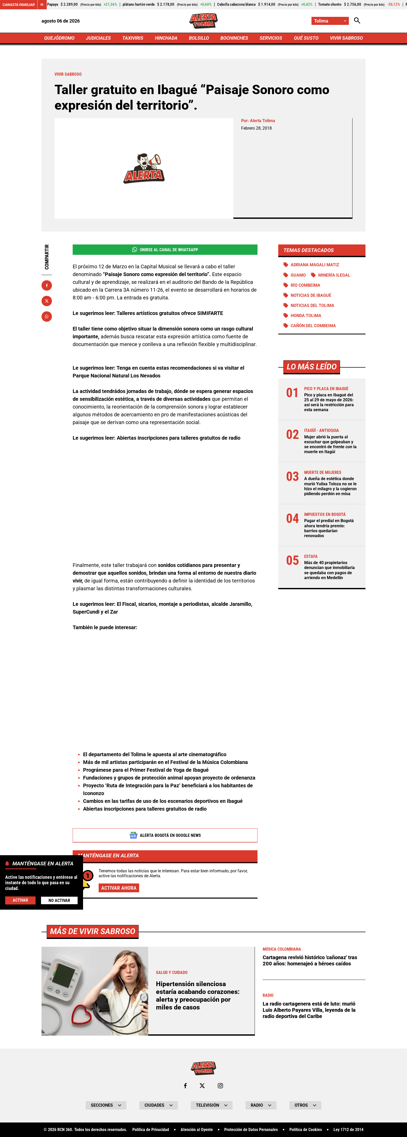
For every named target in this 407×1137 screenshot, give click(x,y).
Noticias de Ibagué (311, 295)
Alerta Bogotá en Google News (165, 835)
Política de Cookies (305, 1130)
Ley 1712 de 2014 (348, 1130)
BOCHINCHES (234, 38)
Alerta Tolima (262, 120)
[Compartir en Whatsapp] (47, 316)
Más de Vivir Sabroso (92, 931)
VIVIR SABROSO (346, 38)
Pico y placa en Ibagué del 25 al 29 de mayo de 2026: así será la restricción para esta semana (329, 402)
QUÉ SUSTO (306, 38)
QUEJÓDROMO (59, 38)
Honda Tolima (306, 315)
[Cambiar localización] (330, 21)
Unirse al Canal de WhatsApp (165, 249)
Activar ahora (119, 888)
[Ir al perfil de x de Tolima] (202, 1085)
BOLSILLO (199, 38)
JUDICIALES (98, 38)
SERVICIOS (271, 38)
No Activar (59, 900)
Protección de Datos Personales (251, 1130)
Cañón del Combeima (313, 325)
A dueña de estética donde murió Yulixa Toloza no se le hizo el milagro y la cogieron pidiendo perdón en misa (330, 486)
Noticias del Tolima (312, 305)
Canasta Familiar (19, 5)
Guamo (298, 275)
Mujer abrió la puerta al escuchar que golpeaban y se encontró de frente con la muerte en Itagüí (330, 444)
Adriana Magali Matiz (315, 264)
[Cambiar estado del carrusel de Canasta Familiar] (42, 4)
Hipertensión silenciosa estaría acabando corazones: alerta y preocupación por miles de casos (198, 995)
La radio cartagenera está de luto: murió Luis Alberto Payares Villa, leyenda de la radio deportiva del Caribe (309, 1010)
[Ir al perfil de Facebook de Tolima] (185, 1085)
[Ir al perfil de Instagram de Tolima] (220, 1085)
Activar (20, 900)
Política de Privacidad (150, 1130)
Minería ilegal (334, 275)
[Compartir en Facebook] (47, 285)
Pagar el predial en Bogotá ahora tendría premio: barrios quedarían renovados (329, 528)
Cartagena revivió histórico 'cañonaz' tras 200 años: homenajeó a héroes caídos (310, 960)
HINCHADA (166, 38)
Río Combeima (305, 285)
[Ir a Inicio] (203, 21)
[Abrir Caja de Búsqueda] (357, 21)
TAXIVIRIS (132, 38)
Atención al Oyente (197, 1130)
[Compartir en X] (47, 301)
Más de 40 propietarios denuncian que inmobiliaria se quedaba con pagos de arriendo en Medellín (329, 570)
